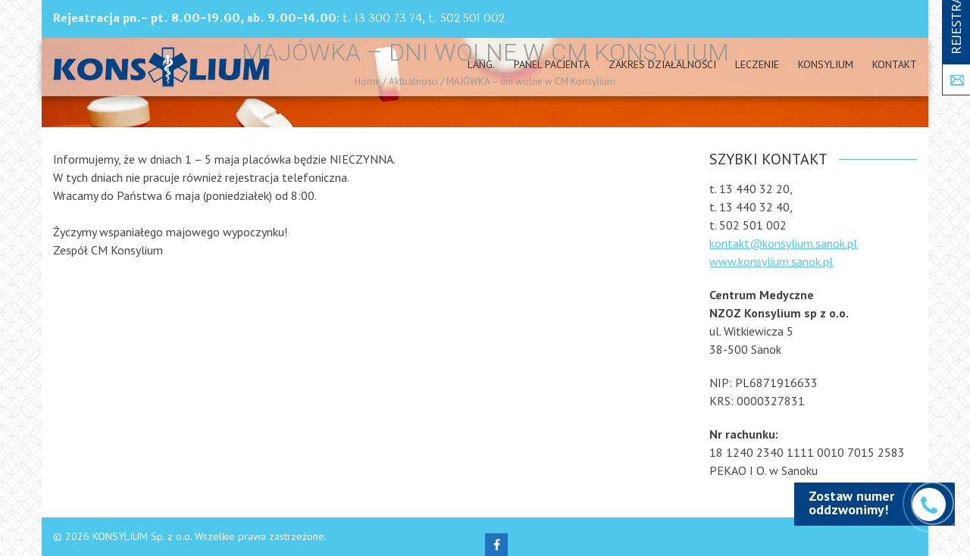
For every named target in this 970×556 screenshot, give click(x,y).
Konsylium (825, 64)
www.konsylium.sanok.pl (771, 261)
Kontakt (894, 64)
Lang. (481, 64)
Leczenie (757, 64)
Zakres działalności (662, 64)
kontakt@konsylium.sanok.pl (783, 243)
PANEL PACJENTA (552, 64)
